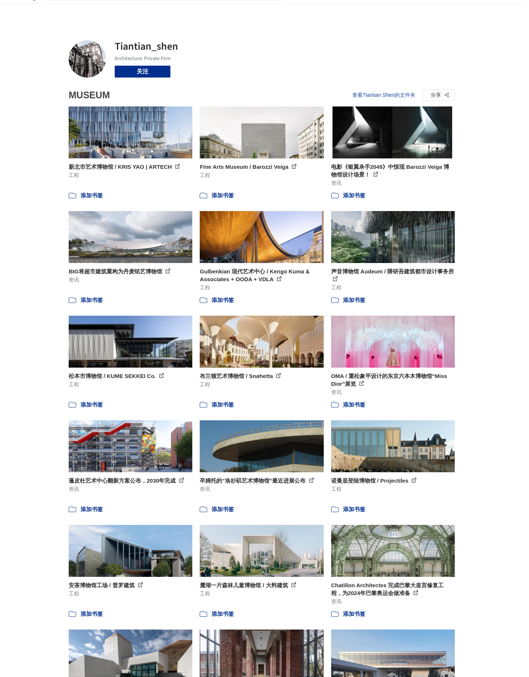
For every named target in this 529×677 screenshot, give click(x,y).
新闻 (333, 10)
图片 (315, 10)
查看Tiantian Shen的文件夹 (383, 95)
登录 (429, 10)
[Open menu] (487, 10)
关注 (142, 71)
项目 (297, 10)
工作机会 (356, 10)
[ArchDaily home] (34, 10)
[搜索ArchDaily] (170, 10)
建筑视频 (386, 10)
